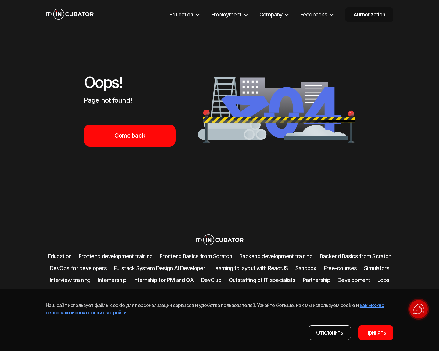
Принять (376, 332)
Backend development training (275, 256)
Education (60, 256)
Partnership (316, 280)
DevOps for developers (78, 268)
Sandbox (305, 268)
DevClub (211, 280)
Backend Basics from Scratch (355, 256)
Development (353, 280)
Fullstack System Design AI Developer (159, 268)
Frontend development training (115, 256)
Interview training (70, 280)
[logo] (70, 15)
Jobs (383, 280)
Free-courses (340, 268)
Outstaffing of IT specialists (262, 280)
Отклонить (329, 332)
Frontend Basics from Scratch (196, 256)
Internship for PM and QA (164, 280)
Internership (112, 280)
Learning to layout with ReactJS (250, 268)
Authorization (369, 14)
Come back (129, 135)
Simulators (376, 268)
